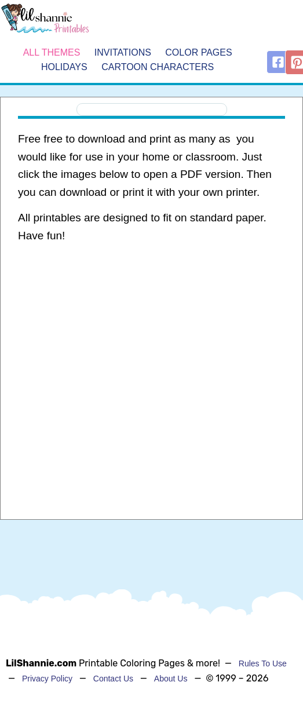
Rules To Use (263, 663)
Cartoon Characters (157, 67)
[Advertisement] (148, 345)
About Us (171, 678)
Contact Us (113, 678)
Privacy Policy (47, 678)
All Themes (52, 52)
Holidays (64, 67)
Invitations (122, 52)
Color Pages (198, 52)
